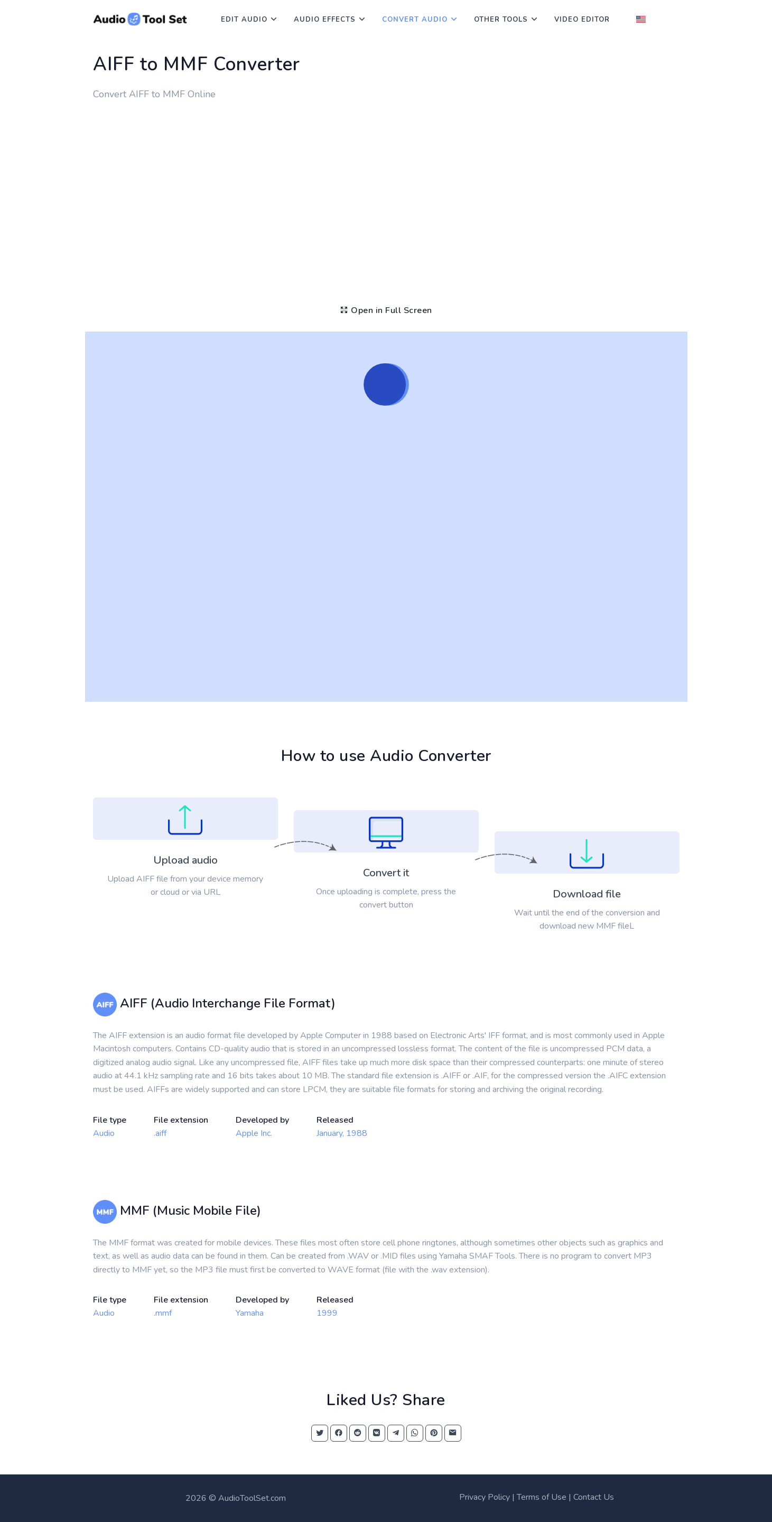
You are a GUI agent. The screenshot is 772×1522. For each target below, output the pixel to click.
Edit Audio (244, 19)
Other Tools (501, 19)
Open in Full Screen (386, 310)
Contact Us (593, 1497)
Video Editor (582, 19)
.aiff (160, 1133)
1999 (327, 1313)
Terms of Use (541, 1497)
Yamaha (250, 1313)
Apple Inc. (254, 1133)
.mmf (163, 1313)
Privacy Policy (484, 1497)
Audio (104, 1133)
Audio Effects (325, 19)
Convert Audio (415, 19)
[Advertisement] (386, 194)
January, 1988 (342, 1133)
